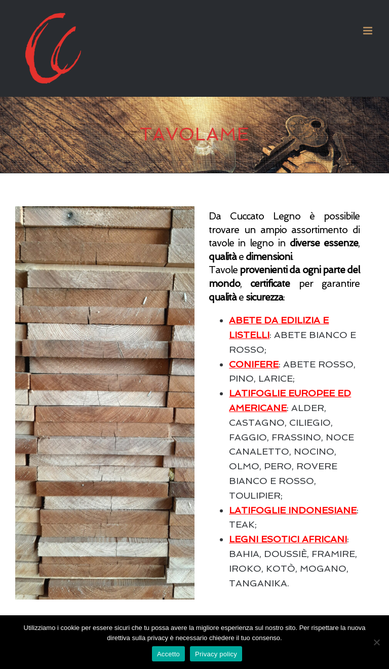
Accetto (168, 654)
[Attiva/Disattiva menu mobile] (368, 30)
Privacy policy (216, 654)
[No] (376, 642)
